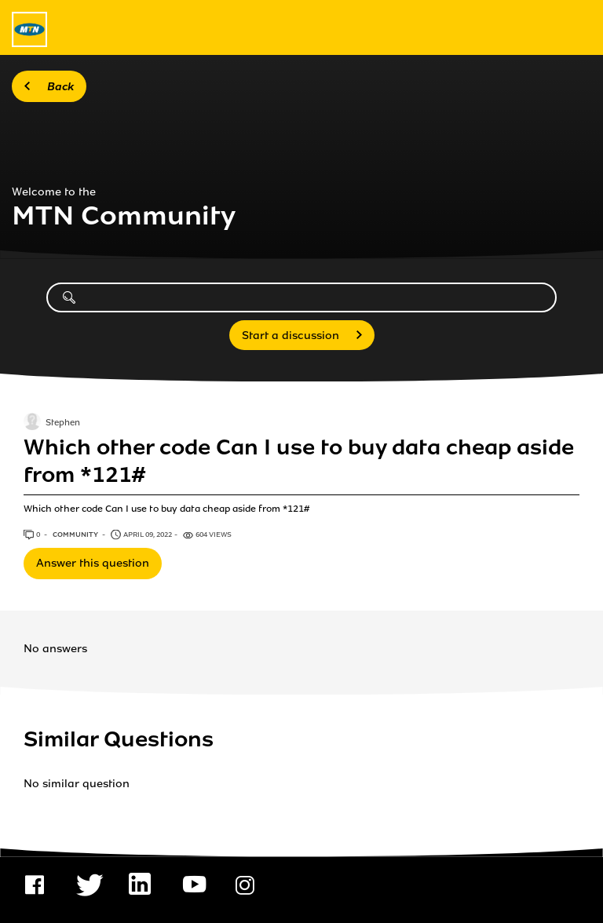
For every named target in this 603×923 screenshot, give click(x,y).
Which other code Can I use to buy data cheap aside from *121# (299, 460)
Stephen (63, 423)
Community (76, 534)
